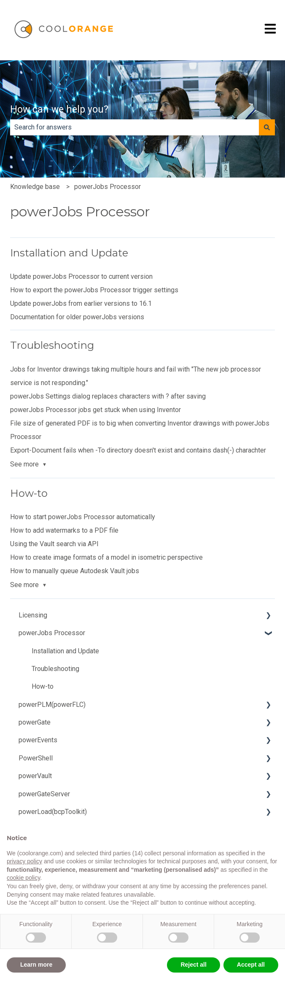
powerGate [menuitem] (35, 722)
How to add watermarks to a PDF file (64, 530)
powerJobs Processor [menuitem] (52, 633)
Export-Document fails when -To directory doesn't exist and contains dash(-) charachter (138, 450)
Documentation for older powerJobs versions (77, 317)
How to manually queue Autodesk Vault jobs (74, 571)
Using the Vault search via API (54, 544)
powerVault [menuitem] (35, 776)
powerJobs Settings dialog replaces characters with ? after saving (108, 396)
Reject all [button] (193, 964)
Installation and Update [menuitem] (65, 651)
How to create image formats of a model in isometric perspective (106, 557)
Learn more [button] (36, 964)
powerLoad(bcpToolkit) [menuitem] (53, 812)
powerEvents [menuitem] (38, 740)
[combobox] (134, 127)
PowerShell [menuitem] (36, 758)
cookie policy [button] (23, 877)
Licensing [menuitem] (33, 615)
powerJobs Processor (107, 187)
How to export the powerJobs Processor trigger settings (94, 290)
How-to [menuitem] (43, 686)
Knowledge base (35, 187)
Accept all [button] (251, 964)
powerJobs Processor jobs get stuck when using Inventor (95, 410)
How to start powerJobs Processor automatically (82, 517)
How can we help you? (59, 109)
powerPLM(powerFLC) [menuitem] (52, 705)
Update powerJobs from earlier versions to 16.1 (81, 303)
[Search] (267, 127)
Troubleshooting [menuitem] (55, 669)
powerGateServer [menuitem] (44, 794)
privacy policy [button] (24, 861)
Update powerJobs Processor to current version (81, 276)
